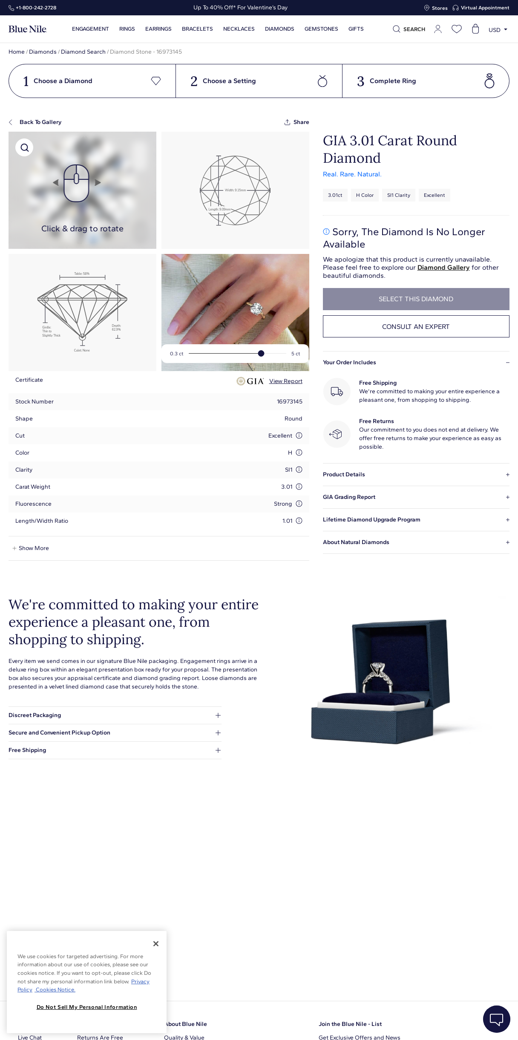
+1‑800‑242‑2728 (36, 8)
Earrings (158, 29)
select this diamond (416, 299)
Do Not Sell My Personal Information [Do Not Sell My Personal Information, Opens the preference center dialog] (87, 1007)
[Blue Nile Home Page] (28, 29)
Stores (440, 8)
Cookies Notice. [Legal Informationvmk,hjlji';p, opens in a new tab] (55, 989)
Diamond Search (83, 51)
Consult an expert (416, 327)
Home (17, 51)
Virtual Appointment (485, 8)
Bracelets (197, 29)
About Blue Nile (185, 1024)
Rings (127, 29)
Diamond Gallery (443, 267)
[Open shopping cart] (475, 29)
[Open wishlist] (457, 29)
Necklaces (239, 29)
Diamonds (279, 29)
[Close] (156, 943)
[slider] (261, 353)
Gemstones (321, 29)
